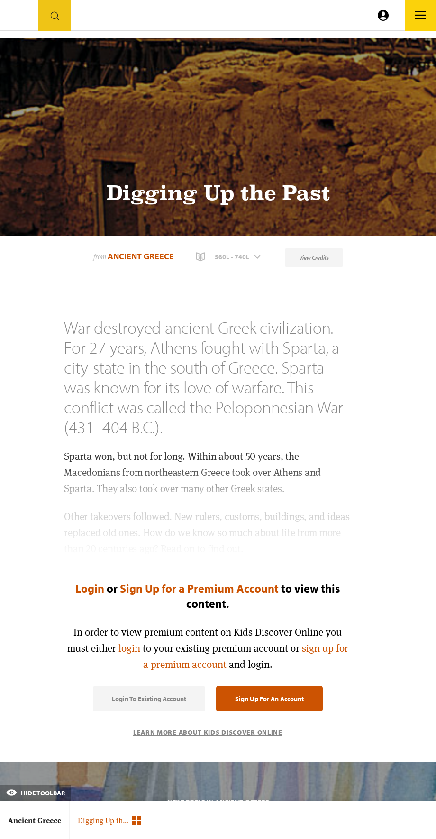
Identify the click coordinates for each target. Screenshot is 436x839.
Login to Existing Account (149, 698)
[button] (229, 257)
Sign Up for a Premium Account (199, 588)
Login (89, 588)
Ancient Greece (141, 256)
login (129, 648)
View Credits (314, 257)
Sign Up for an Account (269, 698)
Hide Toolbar (35, 793)
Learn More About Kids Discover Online (207, 732)
